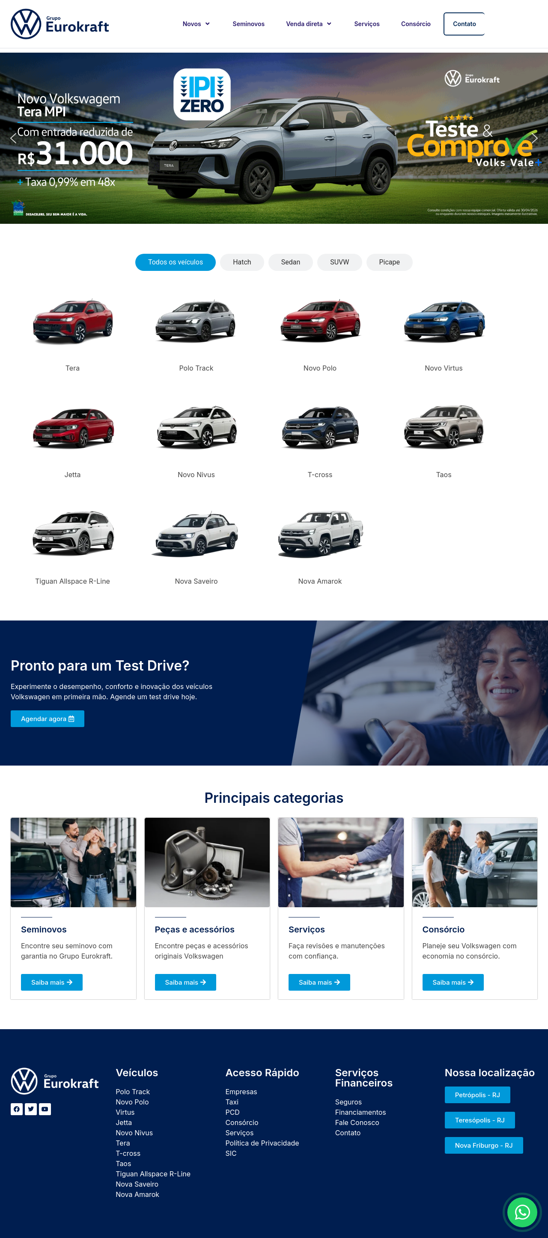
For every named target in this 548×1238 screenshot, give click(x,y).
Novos (197, 23)
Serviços (367, 23)
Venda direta (309, 23)
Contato (464, 23)
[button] (13, 138)
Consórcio (416, 23)
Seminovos (249, 23)
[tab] (175, 262)
